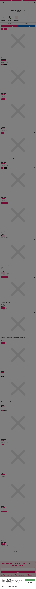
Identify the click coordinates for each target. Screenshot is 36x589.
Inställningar (30, 582)
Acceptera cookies (29, 579)
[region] (18, 583)
